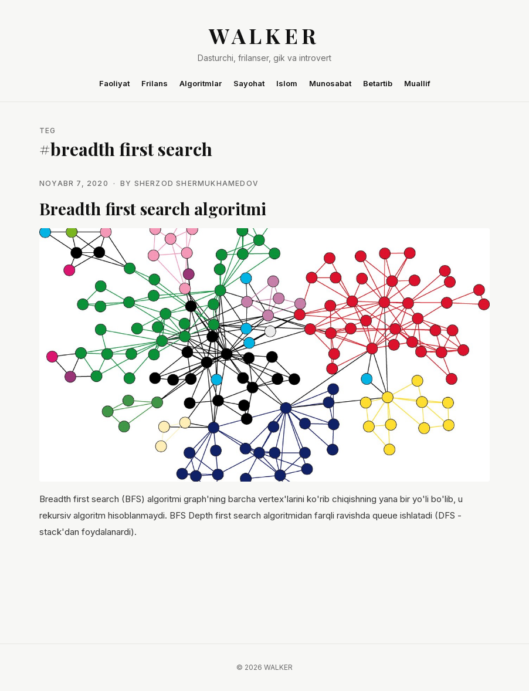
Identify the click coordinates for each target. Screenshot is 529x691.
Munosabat (330, 83)
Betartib (377, 83)
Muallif (417, 83)
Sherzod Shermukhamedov (196, 183)
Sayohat (248, 83)
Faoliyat (114, 83)
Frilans (154, 83)
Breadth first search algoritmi (152, 208)
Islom (286, 83)
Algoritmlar (200, 83)
